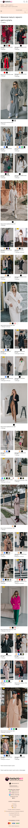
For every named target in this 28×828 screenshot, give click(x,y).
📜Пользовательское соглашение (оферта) (14, 811)
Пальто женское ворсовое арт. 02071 (20, 352)
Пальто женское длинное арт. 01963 (5, 555)
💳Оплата (14, 807)
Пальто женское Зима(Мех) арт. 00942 (20, 757)
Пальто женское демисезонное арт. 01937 (21, 555)
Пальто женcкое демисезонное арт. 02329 (7, 47)
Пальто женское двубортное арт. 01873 (6, 683)
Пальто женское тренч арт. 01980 (21, 480)
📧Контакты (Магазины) (14, 815)
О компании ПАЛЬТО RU (14, 813)
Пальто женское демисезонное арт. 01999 (7, 480)
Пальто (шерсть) (9, 5)
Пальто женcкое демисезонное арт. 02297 (21, 47)
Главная (2, 5)
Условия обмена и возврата (14, 809)
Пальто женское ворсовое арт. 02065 (20, 379)
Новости (14, 816)
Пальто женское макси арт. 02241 (7, 122)
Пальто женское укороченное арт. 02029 (20, 453)
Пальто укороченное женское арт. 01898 (8, 629)
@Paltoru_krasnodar (14, 795)
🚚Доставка (14, 805)
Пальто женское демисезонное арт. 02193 (21, 176)
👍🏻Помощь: (14, 804)
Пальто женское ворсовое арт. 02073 (8, 325)
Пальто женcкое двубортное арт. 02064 (8, 426)
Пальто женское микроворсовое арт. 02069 (7, 379)
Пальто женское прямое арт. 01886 (19, 656)
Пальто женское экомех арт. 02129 (19, 250)
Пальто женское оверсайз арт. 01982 (8, 528)
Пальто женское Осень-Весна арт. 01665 (6, 757)
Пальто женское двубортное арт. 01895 (6, 656)
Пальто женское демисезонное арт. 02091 (21, 277)
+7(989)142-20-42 (14, 791)
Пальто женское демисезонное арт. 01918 (21, 581)
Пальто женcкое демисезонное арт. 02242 (21, 74)
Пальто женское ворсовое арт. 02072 (6, 352)
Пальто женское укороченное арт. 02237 (6, 149)
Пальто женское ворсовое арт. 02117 (6, 277)
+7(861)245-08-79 (14, 783)
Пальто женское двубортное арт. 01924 (6, 581)
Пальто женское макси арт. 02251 (7, 74)
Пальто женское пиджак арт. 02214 (5, 176)
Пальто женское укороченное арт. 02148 (6, 250)
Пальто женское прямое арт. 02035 (5, 453)
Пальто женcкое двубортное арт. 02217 (20, 149)
